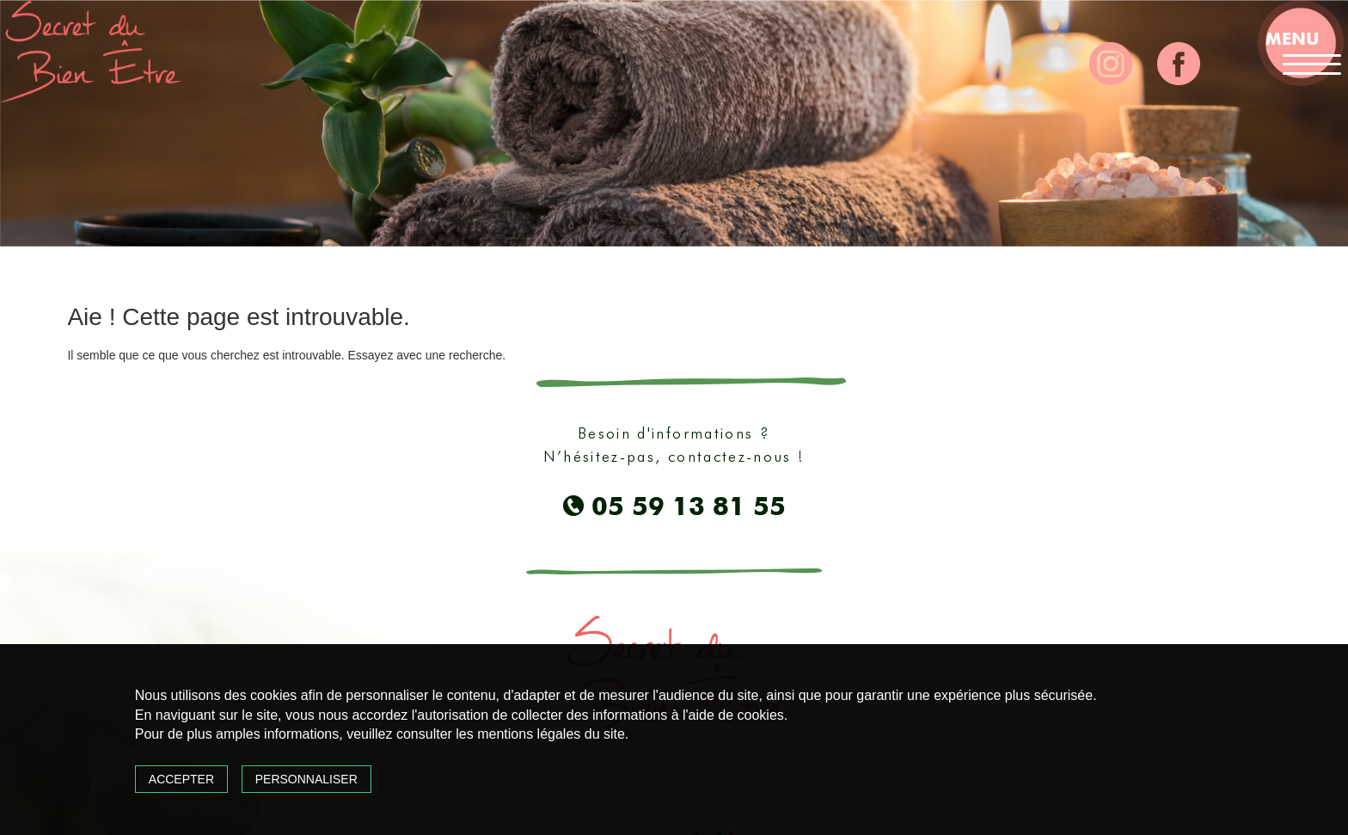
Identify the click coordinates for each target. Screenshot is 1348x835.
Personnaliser (306, 779)
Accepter (181, 779)
